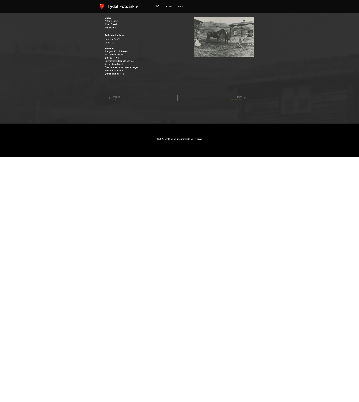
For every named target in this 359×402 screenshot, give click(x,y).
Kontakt (181, 6)
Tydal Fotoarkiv (122, 6)
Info (158, 6)
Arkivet (169, 6)
